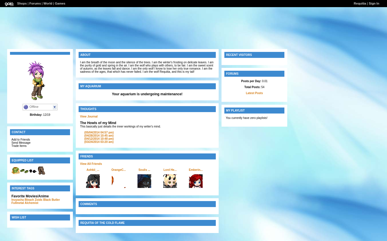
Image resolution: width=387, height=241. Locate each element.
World (47, 3)
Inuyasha (17, 199)
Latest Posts (254, 93)
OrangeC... (118, 169)
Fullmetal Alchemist (24, 202)
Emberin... (196, 169)
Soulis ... (144, 169)
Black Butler (51, 199)
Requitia (360, 3)
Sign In (374, 3)
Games (60, 3)
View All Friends (91, 163)
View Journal (89, 116)
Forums (35, 3)
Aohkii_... (93, 169)
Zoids (39, 199)
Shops (22, 3)
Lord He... (170, 169)
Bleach (29, 199)
